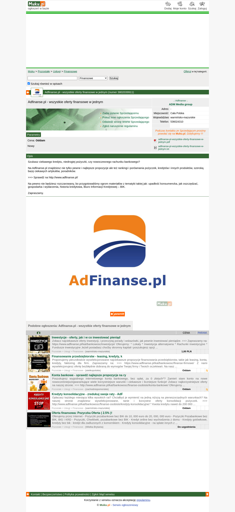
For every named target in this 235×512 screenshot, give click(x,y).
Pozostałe (44, 71)
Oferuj (187, 71)
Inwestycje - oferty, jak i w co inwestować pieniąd (86, 337)
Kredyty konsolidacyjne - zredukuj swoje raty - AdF (87, 394)
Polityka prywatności (77, 494)
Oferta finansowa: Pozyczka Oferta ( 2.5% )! (82, 412)
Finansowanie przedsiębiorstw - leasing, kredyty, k (87, 356)
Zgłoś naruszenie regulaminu (119, 126)
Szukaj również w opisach (45, 83)
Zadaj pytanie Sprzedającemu (120, 113)
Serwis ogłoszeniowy (125, 504)
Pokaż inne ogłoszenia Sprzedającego (125, 117)
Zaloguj (202, 7)
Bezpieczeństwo (52, 494)
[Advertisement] (117, 40)
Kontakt (35, 494)
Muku (31, 71)
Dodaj (167, 7)
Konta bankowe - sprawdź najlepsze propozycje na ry (89, 375)
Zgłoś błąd (103, 494)
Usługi (57, 71)
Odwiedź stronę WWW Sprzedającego (125, 121)
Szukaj (192, 7)
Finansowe (70, 71)
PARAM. (202, 332)
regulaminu (143, 500)
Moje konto (179, 7)
